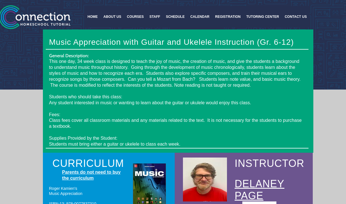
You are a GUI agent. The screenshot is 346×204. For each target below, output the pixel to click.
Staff (154, 17)
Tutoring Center (262, 17)
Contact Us (296, 17)
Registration (228, 17)
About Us (112, 17)
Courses (135, 17)
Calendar (199, 17)
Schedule (175, 17)
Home (92, 17)
